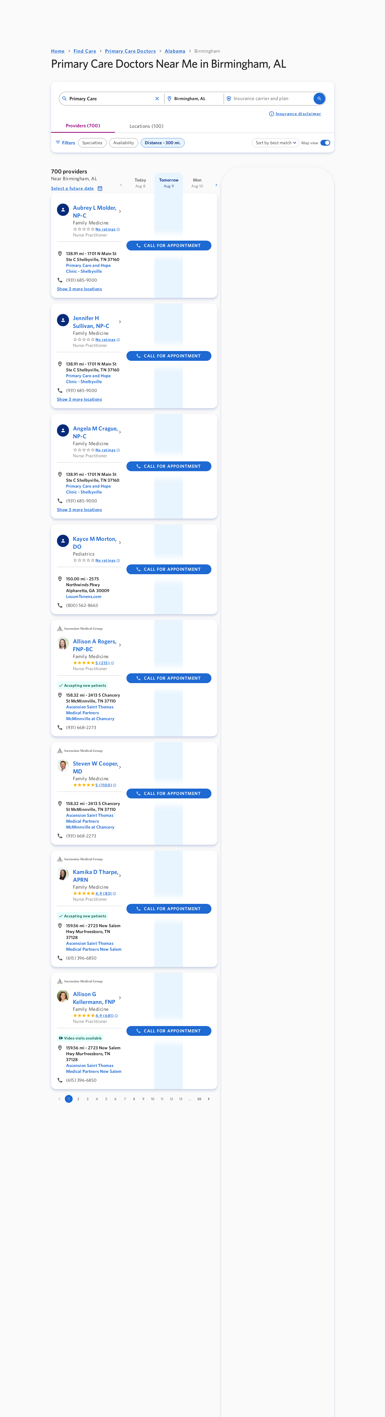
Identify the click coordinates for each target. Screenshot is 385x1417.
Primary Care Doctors (130, 51)
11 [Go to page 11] (162, 1099)
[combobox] (111, 98)
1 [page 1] (68, 1099)
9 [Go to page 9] (143, 1099)
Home (58, 51)
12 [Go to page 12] (171, 1099)
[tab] (83, 127)
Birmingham (207, 51)
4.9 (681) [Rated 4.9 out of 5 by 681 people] (107, 1015)
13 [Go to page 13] (180, 1099)
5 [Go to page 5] (106, 1099)
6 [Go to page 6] (115, 1099)
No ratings (108, 229)
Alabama (175, 51)
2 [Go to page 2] (78, 1099)
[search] (319, 98)
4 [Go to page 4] (97, 1099)
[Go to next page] (209, 1099)
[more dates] (216, 185)
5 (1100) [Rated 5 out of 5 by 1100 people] (106, 785)
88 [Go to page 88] (199, 1099)
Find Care (85, 51)
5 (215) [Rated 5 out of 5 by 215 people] (105, 663)
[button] (157, 99)
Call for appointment (168, 245)
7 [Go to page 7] (125, 1099)
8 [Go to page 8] (134, 1099)
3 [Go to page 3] (87, 1099)
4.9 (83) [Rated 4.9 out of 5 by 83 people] (106, 893)
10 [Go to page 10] (152, 1099)
